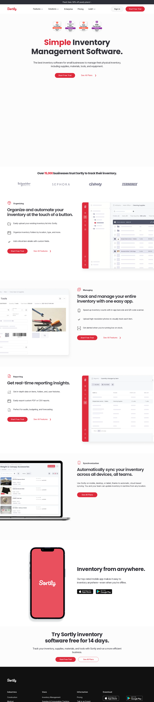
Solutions (53, 9)
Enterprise (68, 9)
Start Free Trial (135, 9)
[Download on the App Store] (85, 591)
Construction (12, 697)
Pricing (80, 9)
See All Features (40, 251)
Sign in (117, 9)
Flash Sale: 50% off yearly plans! (77, 2)
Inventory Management (51, 697)
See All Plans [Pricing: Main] (87, 75)
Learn (92, 9)
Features (38, 9)
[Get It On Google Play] (104, 591)
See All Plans (87, 495)
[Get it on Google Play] (133, 698)
